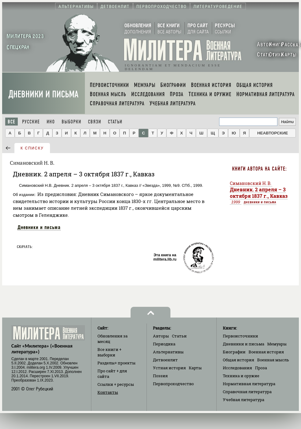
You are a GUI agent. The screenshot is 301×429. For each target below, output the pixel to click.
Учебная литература (243, 399)
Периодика (164, 344)
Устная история (169, 368)
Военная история (266, 352)
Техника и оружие (241, 375)
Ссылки (115, 384)
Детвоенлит (165, 360)
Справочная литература (247, 391)
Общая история (238, 360)
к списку (32, 148)
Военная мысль (273, 360)
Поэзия (160, 375)
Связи (94, 122)
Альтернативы (168, 352)
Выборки (71, 122)
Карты (195, 368)
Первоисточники (240, 336)
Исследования (237, 368)
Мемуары (277, 344)
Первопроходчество (173, 383)
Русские (31, 122)
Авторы (161, 336)
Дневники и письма (43, 94)
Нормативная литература (249, 383)
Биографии (234, 352)
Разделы (116, 363)
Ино (51, 122)
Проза (261, 368)
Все (11, 122)
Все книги (109, 352)
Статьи (115, 122)
